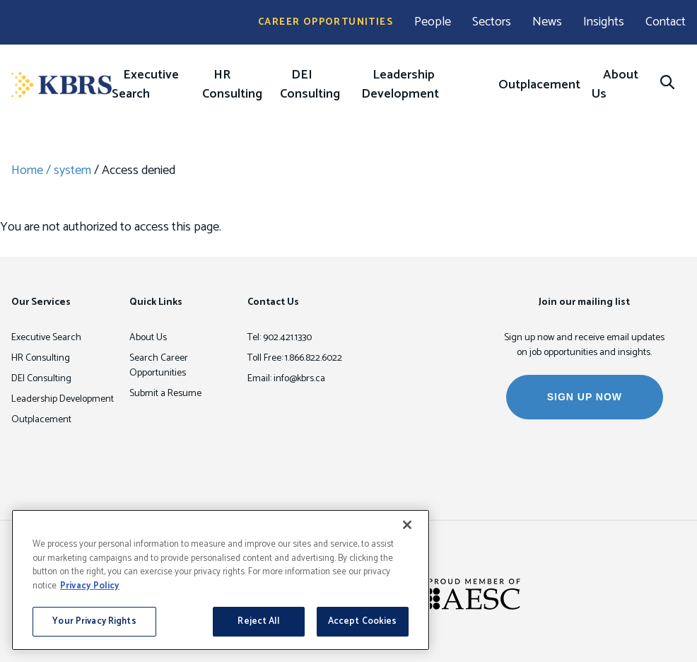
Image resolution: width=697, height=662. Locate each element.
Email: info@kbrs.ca (286, 379)
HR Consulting (232, 84)
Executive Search (145, 84)
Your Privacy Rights (94, 621)
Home (27, 170)
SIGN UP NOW (584, 396)
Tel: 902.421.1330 (279, 338)
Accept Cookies (362, 621)
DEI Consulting (310, 84)
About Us (615, 84)
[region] (220, 580)
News (547, 22)
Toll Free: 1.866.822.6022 (294, 358)
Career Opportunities (325, 22)
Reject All (258, 621)
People (432, 22)
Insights (603, 22)
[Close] (407, 524)
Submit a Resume (165, 393)
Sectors (491, 22)
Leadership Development (400, 84)
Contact (665, 22)
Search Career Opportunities (158, 365)
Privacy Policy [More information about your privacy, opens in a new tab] (89, 586)
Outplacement (539, 84)
